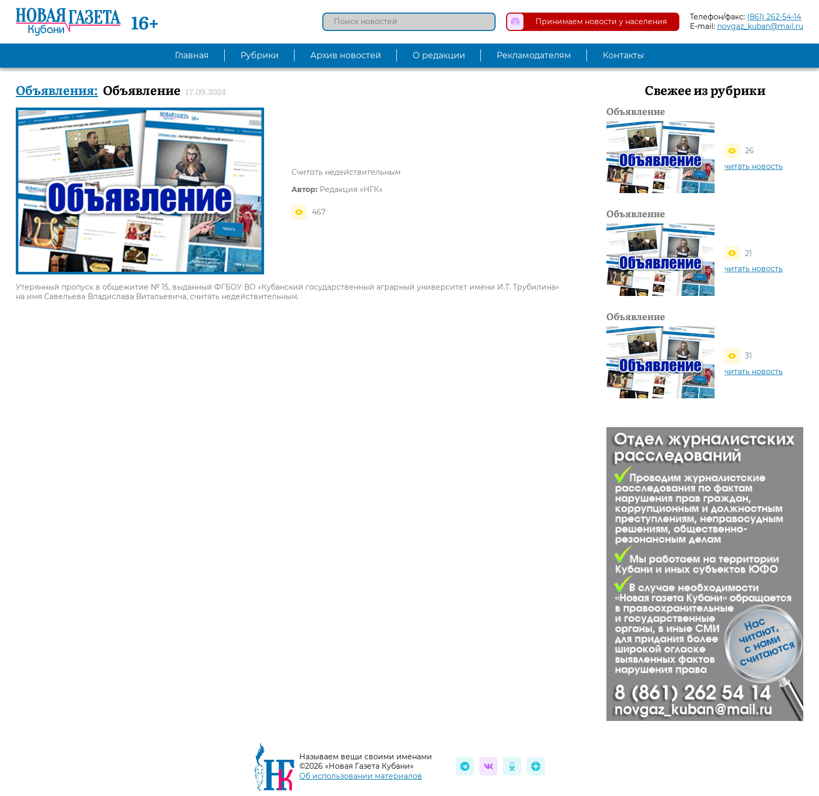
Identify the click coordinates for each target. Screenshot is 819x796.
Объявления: (57, 89)
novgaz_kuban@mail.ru (760, 26)
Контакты (623, 55)
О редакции (439, 55)
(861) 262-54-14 (774, 17)
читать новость (753, 166)
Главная (192, 55)
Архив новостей (345, 55)
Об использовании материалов (360, 776)
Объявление (635, 111)
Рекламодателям (534, 55)
